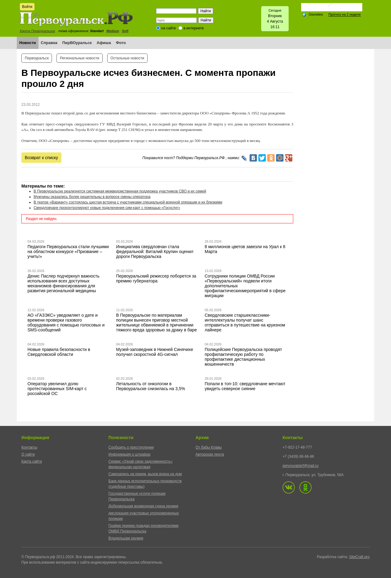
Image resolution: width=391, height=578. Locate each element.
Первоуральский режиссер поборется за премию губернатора (156, 278)
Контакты (29, 447)
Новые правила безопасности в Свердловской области (58, 352)
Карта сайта (31, 461)
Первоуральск (37, 58)
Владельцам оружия (125, 538)
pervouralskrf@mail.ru (301, 466)
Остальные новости (127, 58)
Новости (27, 42)
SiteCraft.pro (359, 557)
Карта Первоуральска (37, 31)
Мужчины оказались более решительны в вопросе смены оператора (92, 197)
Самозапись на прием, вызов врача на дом (145, 474)
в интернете (193, 28)
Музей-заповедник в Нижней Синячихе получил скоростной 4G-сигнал (154, 352)
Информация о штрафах (129, 454)
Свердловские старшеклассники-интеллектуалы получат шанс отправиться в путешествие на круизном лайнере (245, 322)
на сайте (168, 28)
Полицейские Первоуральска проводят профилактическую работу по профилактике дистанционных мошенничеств (243, 357)
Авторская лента (210, 454)
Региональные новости (79, 58)
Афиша (104, 42)
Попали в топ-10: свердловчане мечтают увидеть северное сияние (245, 386)
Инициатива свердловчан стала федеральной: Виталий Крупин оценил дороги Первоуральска (154, 251)
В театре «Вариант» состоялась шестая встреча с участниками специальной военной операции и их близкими (128, 202)
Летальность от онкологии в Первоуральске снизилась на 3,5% (150, 386)
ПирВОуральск (77, 42)
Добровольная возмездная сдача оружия (143, 506)
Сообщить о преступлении (131, 447)
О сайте (28, 454)
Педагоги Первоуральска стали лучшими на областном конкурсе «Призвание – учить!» (68, 251)
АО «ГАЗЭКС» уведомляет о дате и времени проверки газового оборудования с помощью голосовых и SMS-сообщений (65, 322)
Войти (27, 7)
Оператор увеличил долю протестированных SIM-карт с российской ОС (57, 388)
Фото (121, 42)
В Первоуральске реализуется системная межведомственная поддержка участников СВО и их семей (120, 191)
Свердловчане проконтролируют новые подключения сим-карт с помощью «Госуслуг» (107, 208)
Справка (49, 42)
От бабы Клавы (209, 447)
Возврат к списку (41, 157)
